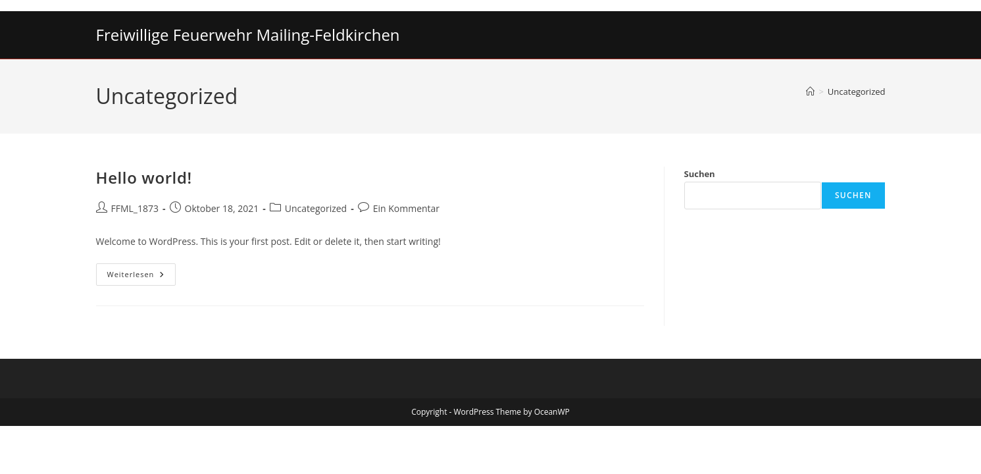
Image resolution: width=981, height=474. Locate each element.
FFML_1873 (135, 208)
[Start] (810, 91)
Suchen (699, 174)
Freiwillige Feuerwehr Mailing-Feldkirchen (248, 34)
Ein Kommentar (406, 208)
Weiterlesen (141, 277)
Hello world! (144, 177)
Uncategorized (857, 91)
